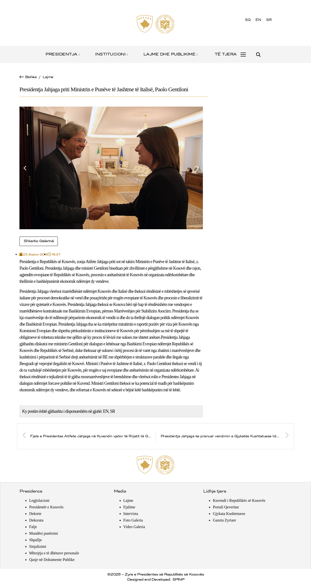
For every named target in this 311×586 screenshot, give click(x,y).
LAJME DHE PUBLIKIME (171, 54)
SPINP (178, 579)
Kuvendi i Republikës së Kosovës (239, 500)
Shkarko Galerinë (39, 241)
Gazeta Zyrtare (224, 520)
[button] (258, 55)
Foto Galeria (133, 520)
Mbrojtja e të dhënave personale (54, 553)
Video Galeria (134, 527)
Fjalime (129, 507)
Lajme (48, 77)
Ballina (31, 77)
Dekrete (35, 514)
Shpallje (35, 540)
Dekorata (36, 520)
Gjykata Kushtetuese (229, 514)
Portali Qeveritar (226, 507)
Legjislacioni (39, 500)
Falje (33, 527)
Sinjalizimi (37, 546)
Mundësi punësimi (43, 533)
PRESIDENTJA (62, 54)
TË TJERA (226, 54)
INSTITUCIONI (112, 54)
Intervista (130, 514)
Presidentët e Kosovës (46, 507)
